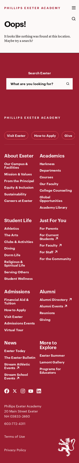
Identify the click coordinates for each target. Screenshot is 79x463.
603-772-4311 (14, 423)
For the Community (55, 258)
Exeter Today (14, 350)
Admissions (17, 291)
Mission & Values (18, 174)
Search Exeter (39, 73)
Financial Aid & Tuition (16, 301)
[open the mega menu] (74, 10)
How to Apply (45, 135)
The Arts (11, 234)
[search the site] (73, 21)
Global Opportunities (51, 199)
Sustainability (15, 194)
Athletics (11, 228)
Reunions (47, 312)
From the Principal (19, 180)
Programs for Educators (50, 370)
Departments (50, 170)
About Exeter (18, 155)
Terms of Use (14, 436)
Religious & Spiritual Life (14, 263)
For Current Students (49, 236)
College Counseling (56, 190)
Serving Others (16, 272)
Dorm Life (12, 254)
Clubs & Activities (18, 241)
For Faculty (49, 245)
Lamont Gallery (52, 362)
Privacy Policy (15, 450)
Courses (46, 177)
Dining (9, 248)
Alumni (48, 291)
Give (68, 135)
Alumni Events (51, 306)
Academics (52, 155)
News (10, 342)
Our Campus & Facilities (16, 165)
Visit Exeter (16, 135)
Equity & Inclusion (18, 187)
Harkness (47, 163)
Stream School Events (16, 376)
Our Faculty (49, 183)
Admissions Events (19, 323)
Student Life (17, 220)
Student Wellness (18, 278)
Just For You (53, 220)
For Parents (49, 228)
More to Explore (48, 344)
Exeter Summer (52, 355)
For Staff (47, 252)
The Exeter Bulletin (19, 357)
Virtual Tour (13, 329)
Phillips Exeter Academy (32, 8)
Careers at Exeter (18, 200)
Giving (45, 319)
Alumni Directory (54, 299)
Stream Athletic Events (17, 366)
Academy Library (53, 207)
